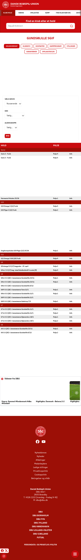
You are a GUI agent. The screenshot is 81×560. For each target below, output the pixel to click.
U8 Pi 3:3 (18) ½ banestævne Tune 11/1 (15, 289)
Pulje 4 (55, 154)
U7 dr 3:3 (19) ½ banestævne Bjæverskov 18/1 (17, 317)
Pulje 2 (55, 210)
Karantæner (31, 52)
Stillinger (71, 46)
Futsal (40, 538)
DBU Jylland (40, 523)
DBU (40, 512)
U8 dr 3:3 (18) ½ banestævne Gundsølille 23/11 (17, 278)
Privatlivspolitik (40, 471)
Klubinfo (26, 46)
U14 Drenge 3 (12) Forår (9, 206)
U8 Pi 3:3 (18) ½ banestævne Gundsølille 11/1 (17, 297)
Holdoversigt (11, 46)
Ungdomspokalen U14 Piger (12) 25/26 (15, 250)
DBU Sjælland (40, 534)
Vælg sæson (10, 99)
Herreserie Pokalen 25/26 (10, 198)
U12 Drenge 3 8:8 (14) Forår (11, 258)
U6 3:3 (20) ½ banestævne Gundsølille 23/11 (17, 328)
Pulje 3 (55, 266)
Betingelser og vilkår (40, 478)
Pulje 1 (55, 198)
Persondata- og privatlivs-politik (40, 545)
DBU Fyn (40, 519)
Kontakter (40, 46)
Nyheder (40, 456)
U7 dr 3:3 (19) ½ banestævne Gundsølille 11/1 (17, 309)
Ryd (7, 136)
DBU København (40, 527)
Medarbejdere (40, 464)
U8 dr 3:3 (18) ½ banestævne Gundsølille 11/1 (17, 293)
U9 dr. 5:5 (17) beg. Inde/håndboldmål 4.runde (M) (19, 270)
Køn (6, 111)
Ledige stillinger (40, 467)
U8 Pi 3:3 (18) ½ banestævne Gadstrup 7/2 (16, 301)
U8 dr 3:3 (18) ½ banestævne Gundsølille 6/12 (17, 286)
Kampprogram (55, 46)
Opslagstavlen (48, 52)
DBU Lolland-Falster (40, 530)
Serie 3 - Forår (6, 154)
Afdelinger (40, 460)
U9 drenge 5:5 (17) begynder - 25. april (14, 266)
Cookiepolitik (41, 475)
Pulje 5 (55, 158)
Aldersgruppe (10, 123)
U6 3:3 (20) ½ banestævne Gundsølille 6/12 (16, 332)
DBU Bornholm (41, 516)
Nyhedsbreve (40, 453)
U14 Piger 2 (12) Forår (9, 210)
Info (70, 154)
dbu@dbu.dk (42, 500)
